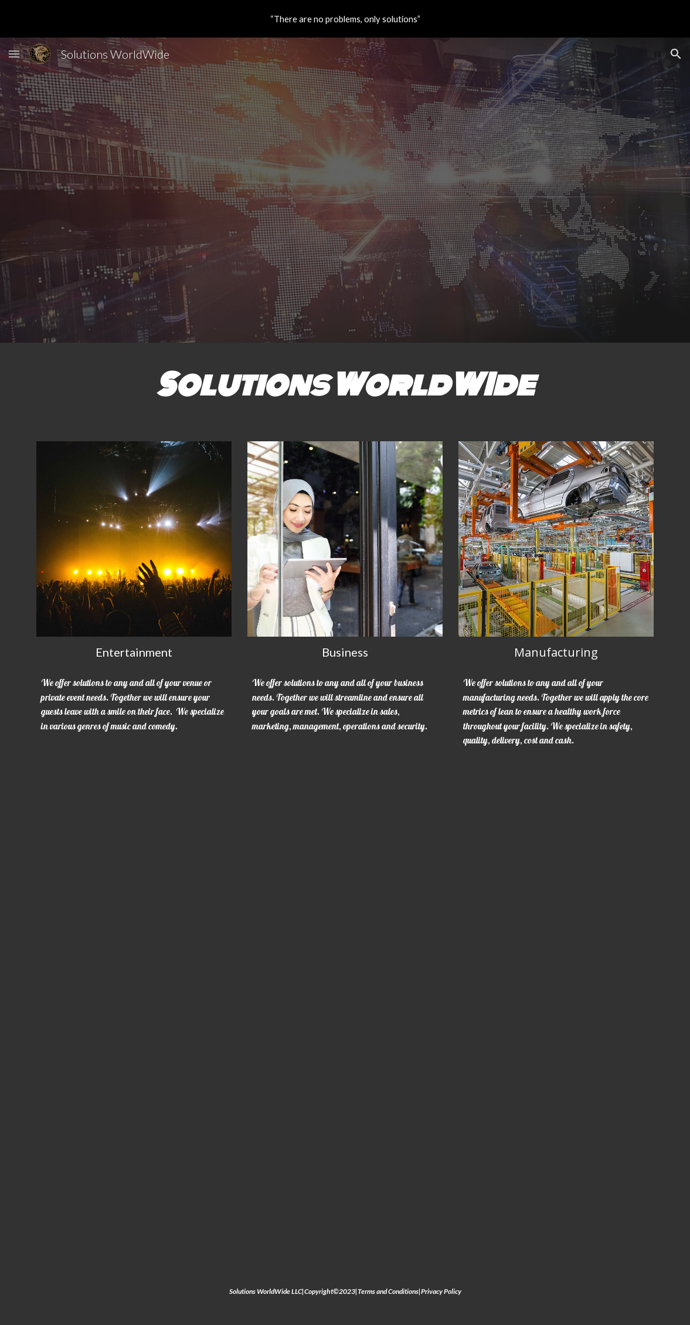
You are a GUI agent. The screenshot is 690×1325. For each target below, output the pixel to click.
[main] (345, 385)
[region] (345, 19)
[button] (14, 54)
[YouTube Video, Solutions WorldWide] (345, 1020)
